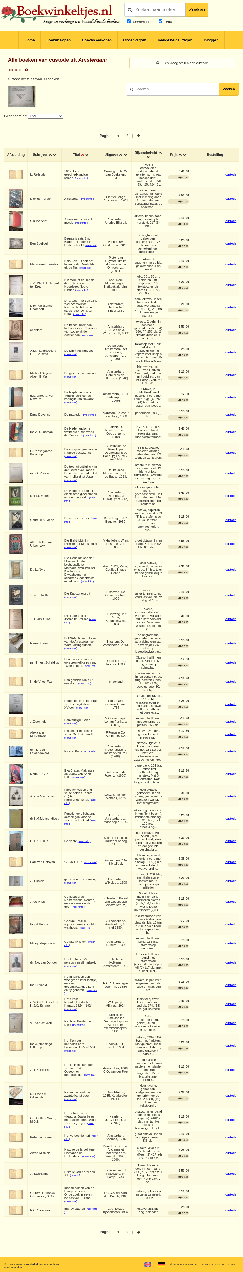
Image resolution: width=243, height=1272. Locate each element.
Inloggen (211, 40)
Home (30, 40)
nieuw (167, 22)
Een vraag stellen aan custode (182, 63)
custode (230, 174)
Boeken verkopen (97, 40)
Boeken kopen (58, 40)
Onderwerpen (134, 40)
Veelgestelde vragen (175, 40)
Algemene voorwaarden (182, 1264)
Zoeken (197, 9)
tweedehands (142, 22)
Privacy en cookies (212, 1264)
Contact (232, 1264)
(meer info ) (81, 178)
